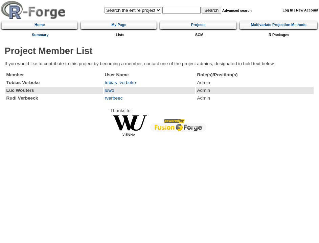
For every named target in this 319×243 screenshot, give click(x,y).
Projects (198, 25)
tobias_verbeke (120, 82)
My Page (118, 25)
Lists (120, 35)
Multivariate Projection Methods (278, 25)
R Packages (279, 35)
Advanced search (237, 10)
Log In (287, 10)
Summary (40, 35)
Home (40, 25)
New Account (307, 10)
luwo (109, 90)
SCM (199, 35)
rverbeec (114, 98)
